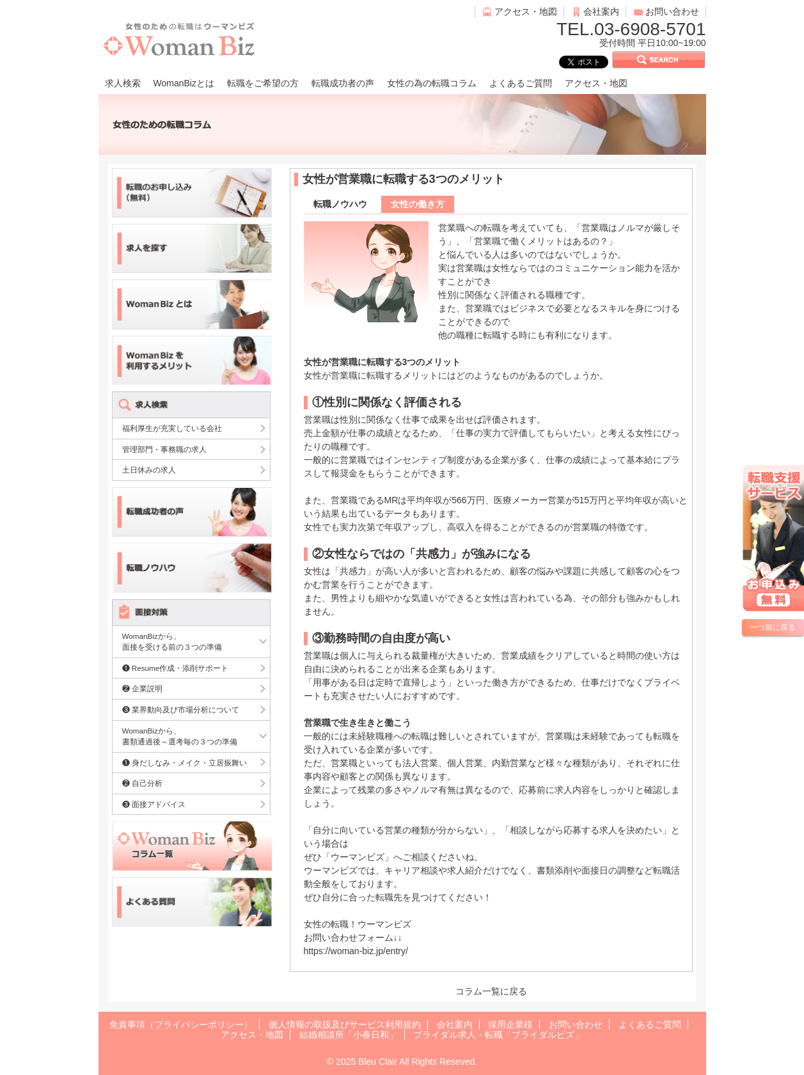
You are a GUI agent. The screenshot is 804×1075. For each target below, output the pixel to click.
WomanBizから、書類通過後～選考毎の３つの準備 (179, 736)
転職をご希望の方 (263, 83)
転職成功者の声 (342, 83)
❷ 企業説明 (142, 688)
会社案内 (601, 11)
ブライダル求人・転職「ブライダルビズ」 (498, 1035)
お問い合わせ (672, 11)
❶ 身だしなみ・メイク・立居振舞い (184, 762)
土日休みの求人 (149, 470)
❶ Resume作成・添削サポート (175, 668)
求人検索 (123, 83)
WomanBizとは (184, 83)
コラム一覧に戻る (491, 991)
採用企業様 (510, 1024)
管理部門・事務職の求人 (164, 449)
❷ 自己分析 (142, 783)
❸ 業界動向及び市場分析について (180, 709)
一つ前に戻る (773, 627)
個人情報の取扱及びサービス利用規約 (345, 1024)
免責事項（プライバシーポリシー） (181, 1024)
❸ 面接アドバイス (153, 804)
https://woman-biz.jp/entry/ (356, 951)
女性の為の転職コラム (432, 83)
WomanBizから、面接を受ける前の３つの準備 (172, 642)
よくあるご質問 (520, 83)
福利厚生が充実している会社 (172, 428)
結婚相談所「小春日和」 (348, 1035)
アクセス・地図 (525, 11)
